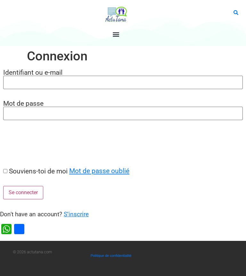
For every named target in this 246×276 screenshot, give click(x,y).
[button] (116, 34)
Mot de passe (23, 103)
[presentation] (48, 143)
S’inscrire (76, 214)
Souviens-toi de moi (38, 171)
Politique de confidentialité (111, 255)
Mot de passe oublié (99, 171)
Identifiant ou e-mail (32, 72)
